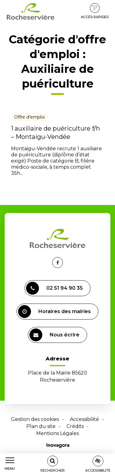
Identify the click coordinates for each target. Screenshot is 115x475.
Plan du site (41, 426)
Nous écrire (54, 334)
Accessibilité (84, 419)
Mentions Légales (57, 433)
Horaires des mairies (54, 311)
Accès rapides (95, 11)
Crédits (75, 426)
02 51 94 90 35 (54, 288)
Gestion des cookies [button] (35, 419)
